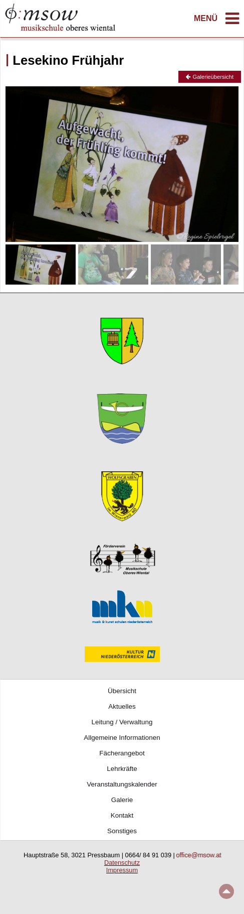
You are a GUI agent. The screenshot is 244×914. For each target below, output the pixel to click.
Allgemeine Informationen (122, 737)
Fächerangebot (121, 753)
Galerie (122, 800)
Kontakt (122, 815)
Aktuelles (122, 706)
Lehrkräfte (122, 768)
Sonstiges (122, 831)
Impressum (122, 870)
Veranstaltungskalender (122, 784)
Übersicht (122, 691)
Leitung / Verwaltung (122, 722)
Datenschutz (122, 862)
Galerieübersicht (209, 77)
